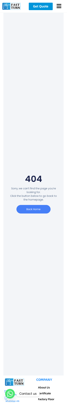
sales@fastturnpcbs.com (23, 394)
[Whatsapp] (10, 394)
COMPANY (44, 379)
